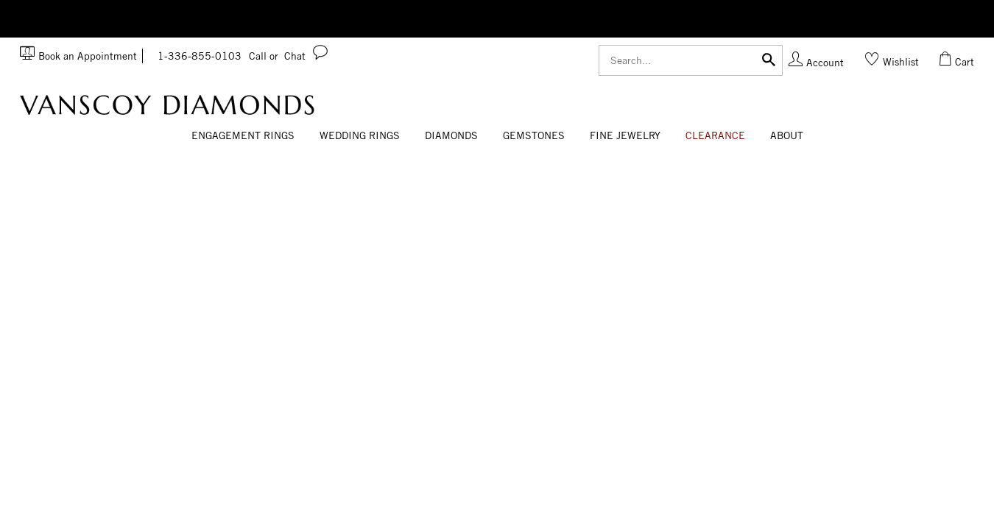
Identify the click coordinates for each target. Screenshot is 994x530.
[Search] (691, 60)
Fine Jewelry (625, 135)
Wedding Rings (360, 135)
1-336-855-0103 (218, 56)
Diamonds (451, 135)
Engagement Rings (243, 135)
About (786, 135)
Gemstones (534, 135)
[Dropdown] (243, 136)
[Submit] (769, 58)
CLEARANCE (715, 135)
